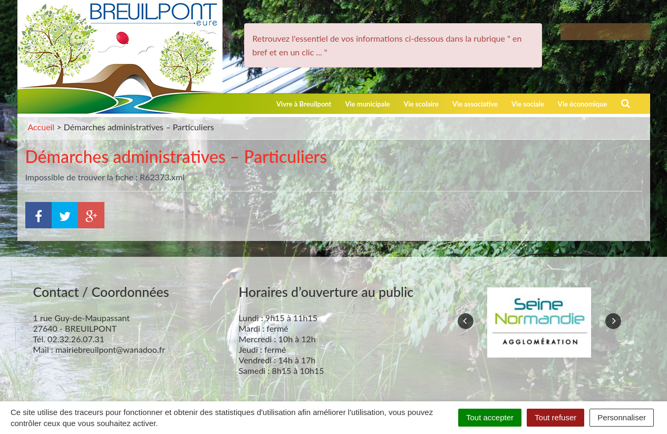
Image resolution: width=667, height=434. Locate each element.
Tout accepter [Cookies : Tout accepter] (490, 417)
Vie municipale (367, 104)
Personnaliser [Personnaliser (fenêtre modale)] (621, 417)
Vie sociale (527, 104)
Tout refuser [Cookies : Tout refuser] (555, 417)
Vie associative (475, 104)
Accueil (41, 127)
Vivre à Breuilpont (304, 104)
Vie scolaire (421, 104)
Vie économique (582, 104)
